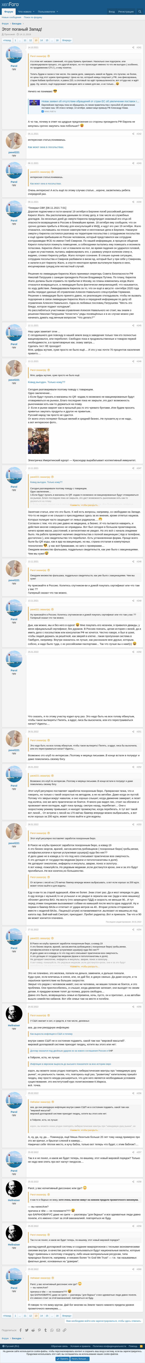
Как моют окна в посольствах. (46, 147)
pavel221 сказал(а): (40, 172)
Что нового (24, 11)
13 (36, 40)
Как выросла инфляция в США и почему (51, 1034)
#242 (139, 134)
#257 (139, 1152)
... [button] (20, 40)
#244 (139, 202)
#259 (139, 1226)
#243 (139, 163)
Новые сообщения (11, 17)
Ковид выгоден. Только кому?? (46, 382)
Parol (14, 65)
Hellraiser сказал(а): (40, 1102)
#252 (139, 767)
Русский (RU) (10, 1346)
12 (30, 40)
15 (47, 40)
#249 (139, 601)
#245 (139, 325)
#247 (139, 468)
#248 (139, 561)
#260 (139, 1269)
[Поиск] (140, 11)
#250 (139, 652)
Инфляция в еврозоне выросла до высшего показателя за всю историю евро (70, 1064)
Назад (7, 40)
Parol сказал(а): (38, 56)
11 (25, 40)
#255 (139, 1007)
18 (57, 40)
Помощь (133, 1346)
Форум (8, 11)
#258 (139, 1182)
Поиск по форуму (33, 17)
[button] (33, 11)
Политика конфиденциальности (109, 1346)
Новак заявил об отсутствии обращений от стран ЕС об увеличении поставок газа (91, 101)
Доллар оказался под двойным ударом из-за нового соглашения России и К (70, 1050)
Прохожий (9, 34)
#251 (139, 732)
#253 (139, 824)
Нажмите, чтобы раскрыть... (85, 505)
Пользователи (46, 11)
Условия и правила (80, 1346)
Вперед (66, 40)
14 (41, 40)
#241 (139, 47)
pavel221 (14, 152)
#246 (139, 361)
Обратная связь (59, 1346)
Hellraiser (14, 1025)
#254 (139, 929)
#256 (139, 1093)
